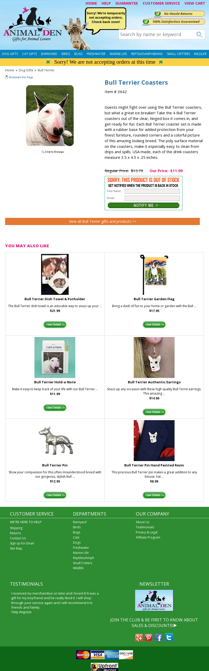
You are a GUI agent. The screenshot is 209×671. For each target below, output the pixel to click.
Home (9, 70)
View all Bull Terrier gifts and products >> (102, 221)
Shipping (16, 528)
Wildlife (200, 54)
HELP (106, 3)
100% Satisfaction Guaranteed (176, 21)
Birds (66, 54)
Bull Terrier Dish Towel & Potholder (54, 299)
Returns (15, 533)
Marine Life (118, 54)
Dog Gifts (10, 54)
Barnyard (49, 54)
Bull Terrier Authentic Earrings (154, 382)
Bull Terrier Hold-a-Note (55, 382)
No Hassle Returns (178, 13)
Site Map (16, 548)
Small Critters (178, 54)
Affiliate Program (148, 537)
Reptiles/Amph (83, 558)
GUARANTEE (126, 3)
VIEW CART (195, 3)
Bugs (78, 54)
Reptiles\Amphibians (147, 54)
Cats (76, 537)
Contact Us (18, 538)
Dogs (77, 542)
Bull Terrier (46, 70)
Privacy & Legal (146, 532)
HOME (91, 3)
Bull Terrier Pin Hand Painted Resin (154, 465)
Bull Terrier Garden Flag (154, 299)
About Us (142, 522)
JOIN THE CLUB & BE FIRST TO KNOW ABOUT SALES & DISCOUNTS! (154, 622)
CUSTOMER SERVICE (161, 3)
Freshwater (96, 54)
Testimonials (145, 527)
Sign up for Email (22, 543)
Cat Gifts (29, 54)
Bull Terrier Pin (55, 465)
